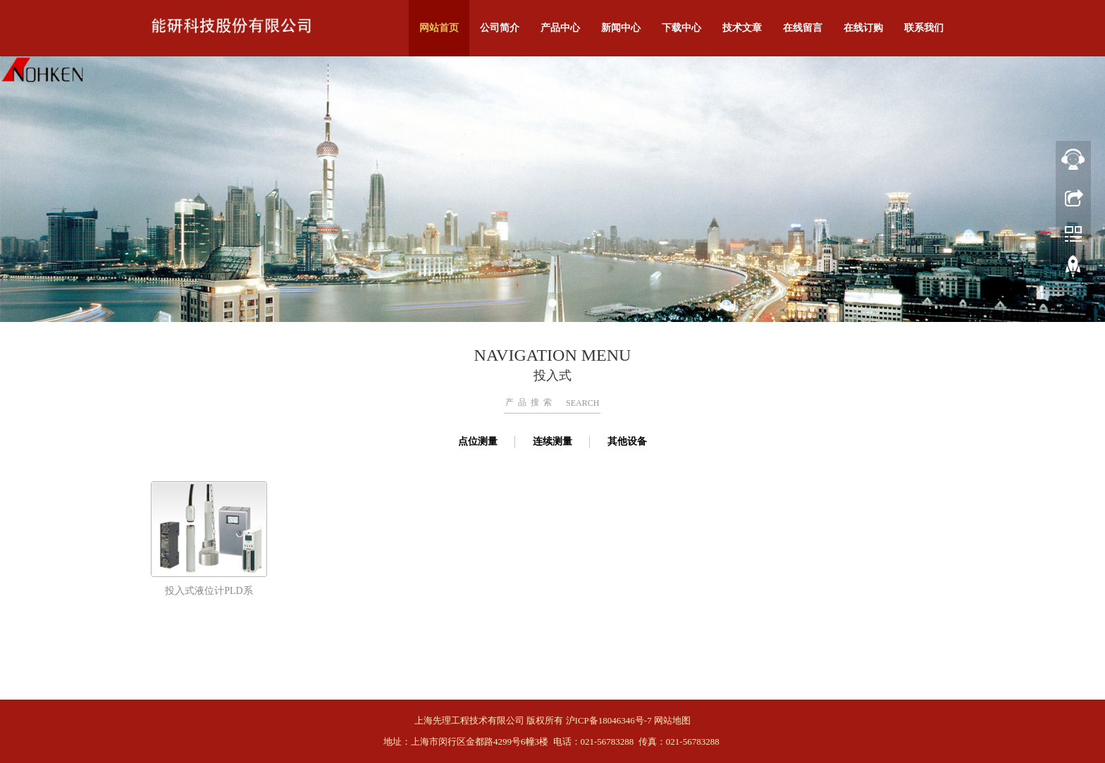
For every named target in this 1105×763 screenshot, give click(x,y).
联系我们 (924, 28)
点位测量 (478, 441)
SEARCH (582, 403)
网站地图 (672, 720)
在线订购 (863, 28)
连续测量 (552, 441)
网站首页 (439, 28)
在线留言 (802, 28)
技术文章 (742, 28)
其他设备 (627, 441)
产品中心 (560, 28)
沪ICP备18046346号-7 (609, 720)
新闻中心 (621, 28)
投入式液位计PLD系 (208, 590)
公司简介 (499, 28)
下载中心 (681, 28)
